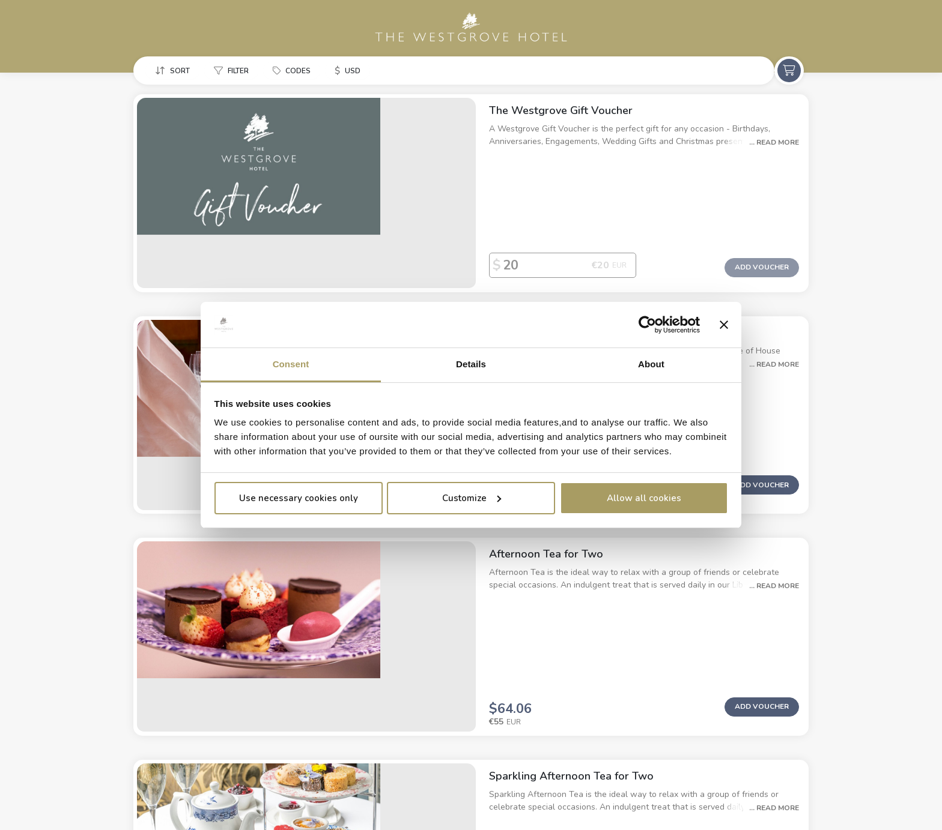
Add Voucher (762, 215)
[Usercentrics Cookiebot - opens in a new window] (647, 325)
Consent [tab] (291, 364)
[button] (174, 71)
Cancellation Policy (338, 800)
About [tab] (651, 364)
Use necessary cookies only (298, 498)
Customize (471, 498)
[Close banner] (724, 324)
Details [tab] (471, 364)
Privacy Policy (256, 800)
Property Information (172, 800)
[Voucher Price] (451, 213)
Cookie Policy (419, 800)
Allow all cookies (644, 498)
